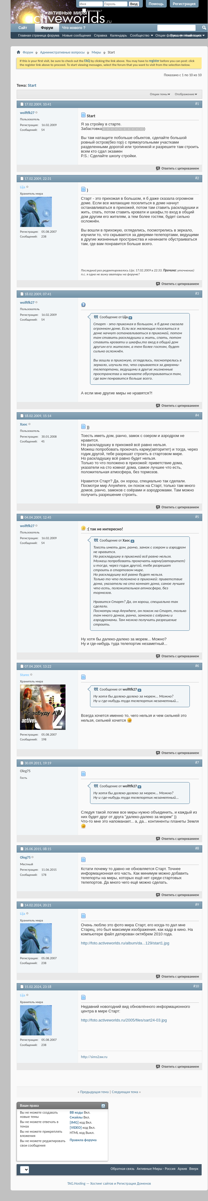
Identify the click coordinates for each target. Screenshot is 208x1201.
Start (32, 85)
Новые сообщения (76, 35)
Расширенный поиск (186, 35)
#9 (197, 904)
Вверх (193, 1169)
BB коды (76, 1112)
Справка (100, 35)
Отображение (184, 94)
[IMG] (74, 1122)
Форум (47, 28)
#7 (197, 762)
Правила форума (83, 1140)
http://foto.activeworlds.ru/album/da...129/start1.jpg (125, 943)
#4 (197, 415)
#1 (197, 104)
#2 (197, 178)
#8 (197, 848)
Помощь (156, 4)
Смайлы (76, 1117)
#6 (197, 666)
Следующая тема (125, 1092)
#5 (197, 517)
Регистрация (184, 4)
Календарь (118, 35)
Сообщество (139, 35)
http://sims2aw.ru (94, 1057)
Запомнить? (92, 10)
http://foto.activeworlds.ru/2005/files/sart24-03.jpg (124, 1020)
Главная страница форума (38, 35)
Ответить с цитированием (177, 168)
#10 (196, 986)
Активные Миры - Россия (156, 1169)
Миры (96, 52)
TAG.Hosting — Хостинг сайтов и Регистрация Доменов (109, 1183)
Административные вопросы (62, 52)
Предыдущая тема (94, 1092)
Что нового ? (74, 28)
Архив (182, 1169)
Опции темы (159, 94)
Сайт (22, 28)
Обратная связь (123, 1169)
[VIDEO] (76, 1127)
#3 (197, 293)
